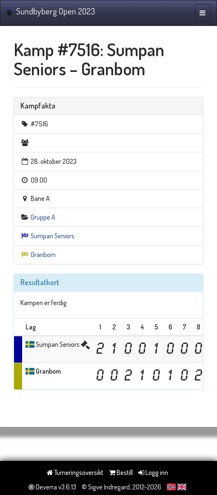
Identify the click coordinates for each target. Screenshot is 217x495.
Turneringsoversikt (75, 472)
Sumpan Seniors (52, 236)
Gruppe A (43, 217)
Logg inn (153, 472)
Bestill (121, 472)
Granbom (43, 254)
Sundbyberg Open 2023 (51, 11)
